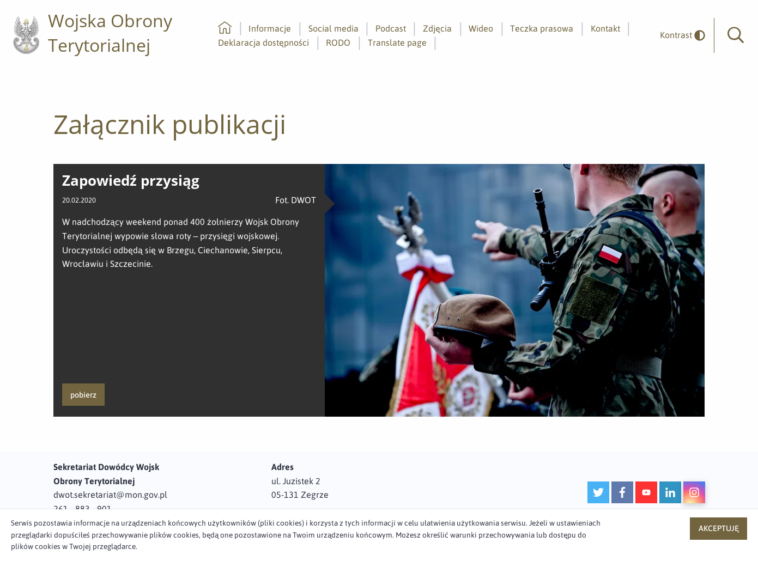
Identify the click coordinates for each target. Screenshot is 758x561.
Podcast (390, 28)
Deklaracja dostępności (263, 42)
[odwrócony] (678, 35)
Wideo (481, 28)
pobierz (83, 395)
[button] (735, 35)
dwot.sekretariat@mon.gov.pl (110, 494)
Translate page (397, 42)
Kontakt (605, 28)
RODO (338, 42)
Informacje (269, 28)
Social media (333, 28)
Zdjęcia (437, 28)
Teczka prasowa (541, 28)
